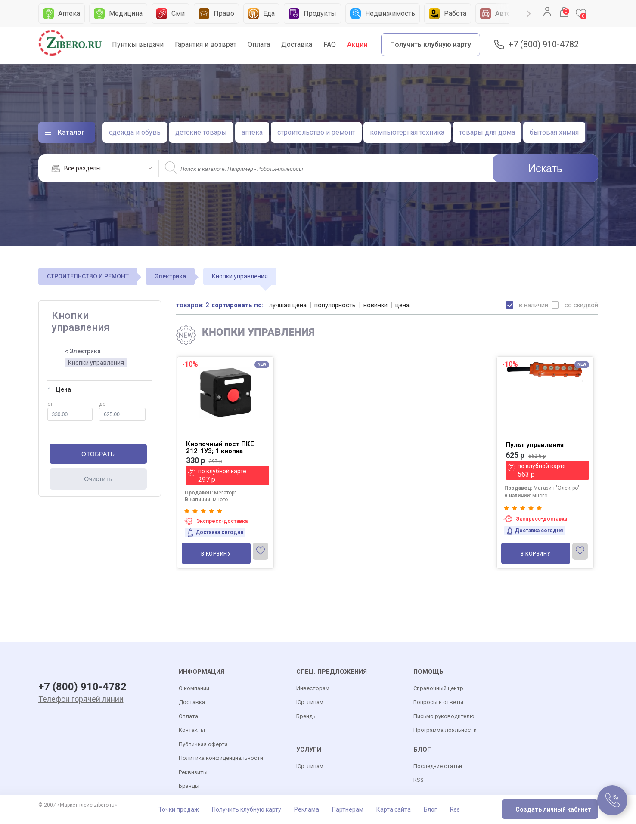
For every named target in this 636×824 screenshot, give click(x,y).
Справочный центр (438, 688)
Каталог (71, 132)
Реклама (306, 809)
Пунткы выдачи (138, 44)
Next (528, 14)
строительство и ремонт (316, 132)
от (70, 411)
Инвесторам (312, 688)
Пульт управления (535, 445)
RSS (418, 780)
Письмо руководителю (444, 716)
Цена (59, 389)
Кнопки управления (96, 362)
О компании (194, 688)
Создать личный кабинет (553, 809)
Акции (357, 44)
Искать (545, 168)
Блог (430, 809)
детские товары (201, 132)
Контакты (192, 730)
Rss (455, 809)
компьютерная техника (407, 132)
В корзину (216, 554)
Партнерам (347, 809)
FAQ (329, 44)
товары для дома (487, 132)
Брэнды (189, 786)
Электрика (170, 276)
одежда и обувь (135, 132)
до (122, 411)
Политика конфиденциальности (221, 758)
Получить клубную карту (430, 44)
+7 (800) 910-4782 (543, 44)
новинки (376, 305)
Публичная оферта (203, 744)
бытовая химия (554, 132)
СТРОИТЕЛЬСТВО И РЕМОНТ (88, 276)
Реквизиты (193, 772)
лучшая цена (288, 305)
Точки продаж (178, 809)
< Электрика (83, 351)
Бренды (306, 716)
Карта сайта (393, 809)
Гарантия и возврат (205, 44)
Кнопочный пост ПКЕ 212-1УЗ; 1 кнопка (220, 447)
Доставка (296, 44)
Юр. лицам (309, 702)
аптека (252, 132)
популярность (335, 305)
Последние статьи (437, 766)
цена (403, 305)
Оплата (259, 44)
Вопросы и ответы (438, 702)
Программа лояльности (445, 730)
